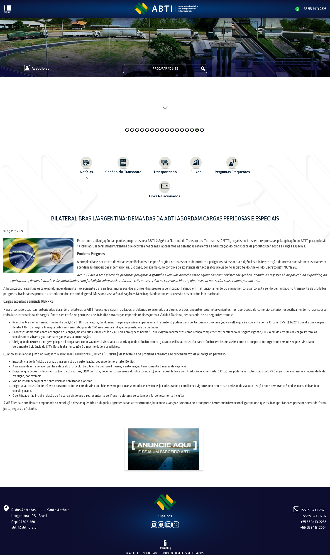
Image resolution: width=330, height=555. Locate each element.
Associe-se (35, 68)
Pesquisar (203, 68)
